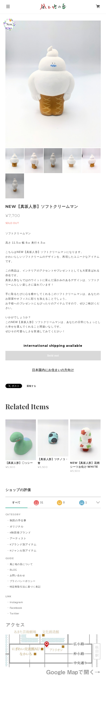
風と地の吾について (21, 564)
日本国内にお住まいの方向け (53, 370)
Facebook (16, 607)
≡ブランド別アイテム (23, 544)
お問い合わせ (17, 575)
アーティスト (18, 538)
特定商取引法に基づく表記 (25, 586)
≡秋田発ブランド (20, 532)
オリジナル (17, 526)
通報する (31, 386)
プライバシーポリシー (23, 581)
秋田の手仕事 (18, 520)
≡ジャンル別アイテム (23, 550)
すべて (16, 502)
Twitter (14, 613)
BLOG (13, 569)
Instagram (16, 602)
